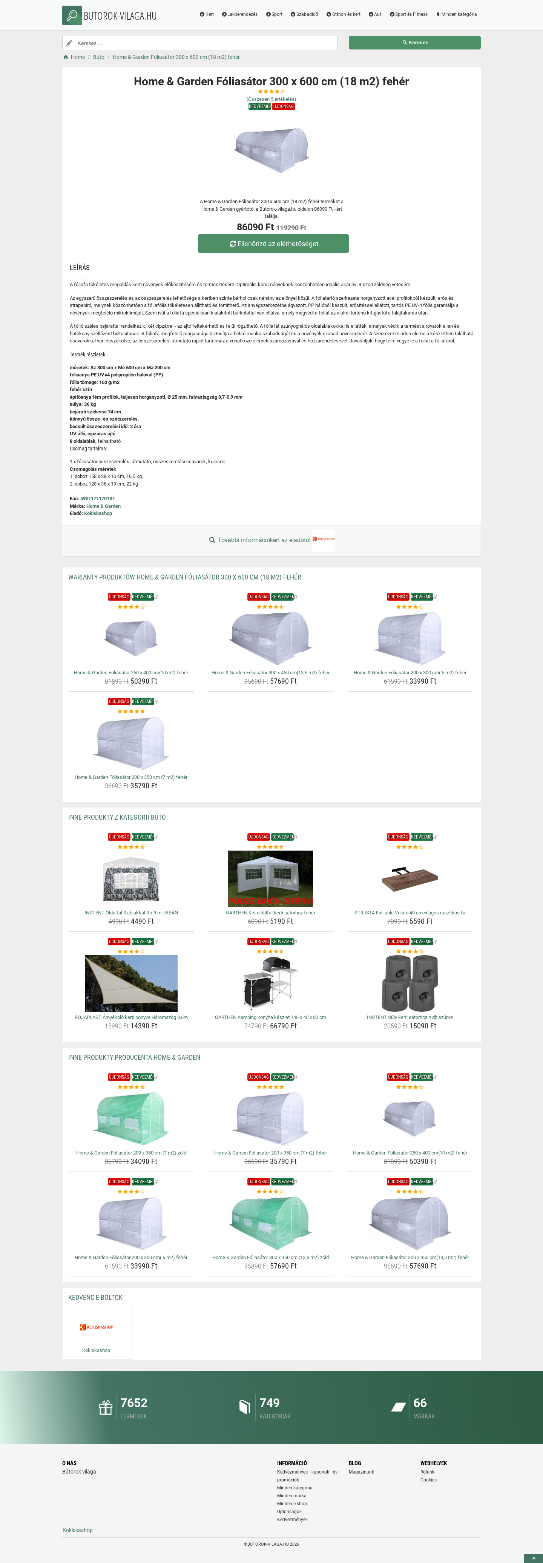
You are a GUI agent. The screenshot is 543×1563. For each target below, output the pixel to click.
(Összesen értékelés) (271, 99)
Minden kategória (456, 14)
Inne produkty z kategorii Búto (117, 817)
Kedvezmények (292, 1519)
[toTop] (533, 1558)
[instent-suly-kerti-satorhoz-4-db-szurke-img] (410, 983)
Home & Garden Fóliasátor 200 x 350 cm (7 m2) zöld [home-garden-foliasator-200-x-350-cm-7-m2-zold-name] (131, 1153)
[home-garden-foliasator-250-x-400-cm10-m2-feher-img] (131, 638)
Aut (375, 14)
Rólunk (427, 1472)
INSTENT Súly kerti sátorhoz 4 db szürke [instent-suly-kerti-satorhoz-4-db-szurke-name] (410, 1017)
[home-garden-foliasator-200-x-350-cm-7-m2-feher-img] (131, 743)
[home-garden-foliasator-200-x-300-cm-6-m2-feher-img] (410, 638)
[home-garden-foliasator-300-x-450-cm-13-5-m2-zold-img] (270, 1223)
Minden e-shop (292, 1503)
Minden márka (292, 1495)
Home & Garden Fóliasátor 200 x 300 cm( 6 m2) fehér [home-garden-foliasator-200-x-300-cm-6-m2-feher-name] (410, 672)
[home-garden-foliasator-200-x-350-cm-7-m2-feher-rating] (131, 711)
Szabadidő (304, 14)
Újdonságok (289, 1511)
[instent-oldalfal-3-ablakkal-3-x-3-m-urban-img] (131, 879)
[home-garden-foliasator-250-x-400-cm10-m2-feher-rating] (131, 607)
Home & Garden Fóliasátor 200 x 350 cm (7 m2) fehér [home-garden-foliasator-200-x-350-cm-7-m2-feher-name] (131, 777)
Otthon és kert (343, 14)
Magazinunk (361, 1472)
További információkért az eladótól (271, 540)
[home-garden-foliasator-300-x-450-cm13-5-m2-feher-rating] (270, 607)
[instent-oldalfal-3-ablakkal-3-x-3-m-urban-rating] (131, 847)
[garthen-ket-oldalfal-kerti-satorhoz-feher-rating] (270, 847)
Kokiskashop (98, 513)
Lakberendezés (239, 14)
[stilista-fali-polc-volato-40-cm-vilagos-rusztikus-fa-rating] (410, 847)
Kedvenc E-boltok (95, 1297)
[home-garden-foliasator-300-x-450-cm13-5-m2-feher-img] (270, 638)
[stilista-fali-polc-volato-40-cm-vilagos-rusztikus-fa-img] (410, 879)
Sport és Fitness (408, 14)
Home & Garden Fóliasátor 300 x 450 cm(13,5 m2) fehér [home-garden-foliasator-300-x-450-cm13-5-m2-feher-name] (271, 672)
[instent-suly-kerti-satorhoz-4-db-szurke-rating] (410, 952)
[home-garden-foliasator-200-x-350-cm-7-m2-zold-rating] (131, 1087)
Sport (273, 14)
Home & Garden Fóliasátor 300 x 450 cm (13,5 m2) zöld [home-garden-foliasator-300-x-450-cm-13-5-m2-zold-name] (270, 1257)
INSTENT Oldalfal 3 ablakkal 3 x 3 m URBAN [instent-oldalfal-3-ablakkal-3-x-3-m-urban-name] (131, 913)
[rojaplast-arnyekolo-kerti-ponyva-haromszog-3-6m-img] (131, 983)
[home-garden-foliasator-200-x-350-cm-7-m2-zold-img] (131, 1119)
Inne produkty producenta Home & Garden (134, 1057)
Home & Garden (103, 506)
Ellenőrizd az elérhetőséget (273, 244)
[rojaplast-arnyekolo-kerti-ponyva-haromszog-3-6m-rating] (131, 952)
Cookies (428, 1480)
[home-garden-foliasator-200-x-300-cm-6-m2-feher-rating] (410, 607)
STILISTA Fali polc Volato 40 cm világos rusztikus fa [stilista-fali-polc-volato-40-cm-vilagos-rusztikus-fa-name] (409, 913)
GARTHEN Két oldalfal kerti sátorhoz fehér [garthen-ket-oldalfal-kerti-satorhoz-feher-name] (270, 913)
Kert (206, 14)
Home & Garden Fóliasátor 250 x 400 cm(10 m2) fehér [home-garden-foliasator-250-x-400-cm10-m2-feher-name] (131, 672)
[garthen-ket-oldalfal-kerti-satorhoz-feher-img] (270, 879)
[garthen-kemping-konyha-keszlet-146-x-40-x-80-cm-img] (270, 983)
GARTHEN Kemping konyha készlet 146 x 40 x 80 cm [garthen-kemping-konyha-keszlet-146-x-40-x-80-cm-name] (270, 1017)
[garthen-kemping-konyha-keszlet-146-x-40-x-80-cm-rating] (270, 952)
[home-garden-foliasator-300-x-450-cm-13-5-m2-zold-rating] (270, 1192)
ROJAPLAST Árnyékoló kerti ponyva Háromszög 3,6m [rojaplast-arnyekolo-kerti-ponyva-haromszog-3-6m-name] (131, 1017)
